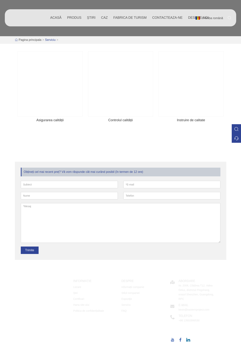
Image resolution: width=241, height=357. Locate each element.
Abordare (186, 281)
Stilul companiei (131, 292)
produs (74, 17)
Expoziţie (127, 298)
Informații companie (133, 287)
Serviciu (50, 39)
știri (91, 17)
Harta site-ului (81, 304)
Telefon (185, 315)
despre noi (198, 17)
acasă (56, 17)
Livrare (77, 287)
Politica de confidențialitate (88, 310)
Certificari (78, 298)
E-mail (183, 305)
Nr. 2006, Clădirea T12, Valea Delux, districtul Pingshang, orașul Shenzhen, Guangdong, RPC (196, 292)
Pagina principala (30, 39)
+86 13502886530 (188, 320)
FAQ (124, 310)
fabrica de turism (130, 17)
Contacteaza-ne (167, 17)
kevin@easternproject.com (193, 309)
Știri (75, 292)
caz (104, 17)
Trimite (29, 250)
